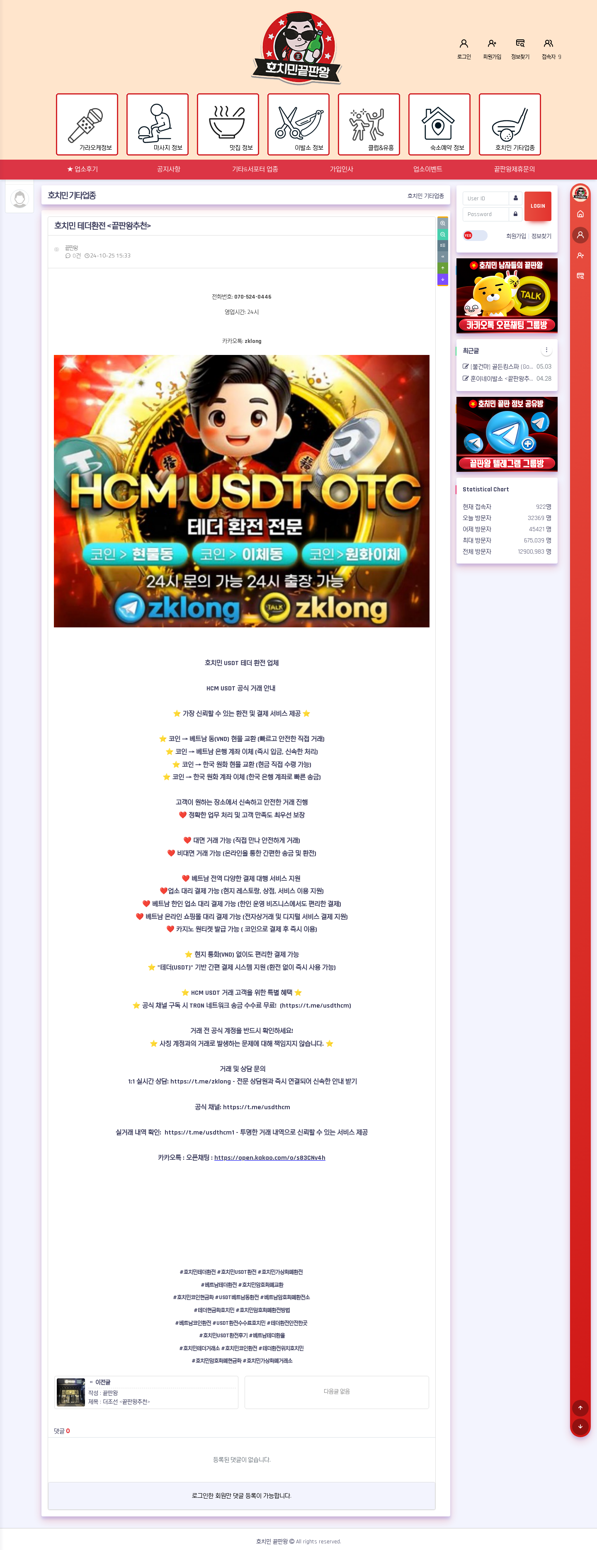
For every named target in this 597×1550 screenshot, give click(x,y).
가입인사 (341, 169)
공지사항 (168, 169)
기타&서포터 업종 (255, 169)
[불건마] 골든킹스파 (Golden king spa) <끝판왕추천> (498, 367)
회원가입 (517, 236)
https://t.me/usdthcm (256, 1107)
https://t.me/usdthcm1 (199, 1132)
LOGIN (538, 206)
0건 (73, 256)
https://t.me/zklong (200, 1081)
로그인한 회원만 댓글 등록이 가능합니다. (241, 1496)
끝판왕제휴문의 (514, 169)
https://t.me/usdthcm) (316, 1005)
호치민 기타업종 (426, 196)
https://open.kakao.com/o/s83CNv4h (269, 1158)
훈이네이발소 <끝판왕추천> (498, 379)
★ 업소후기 (82, 169)
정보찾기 (541, 236)
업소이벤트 (427, 169)
